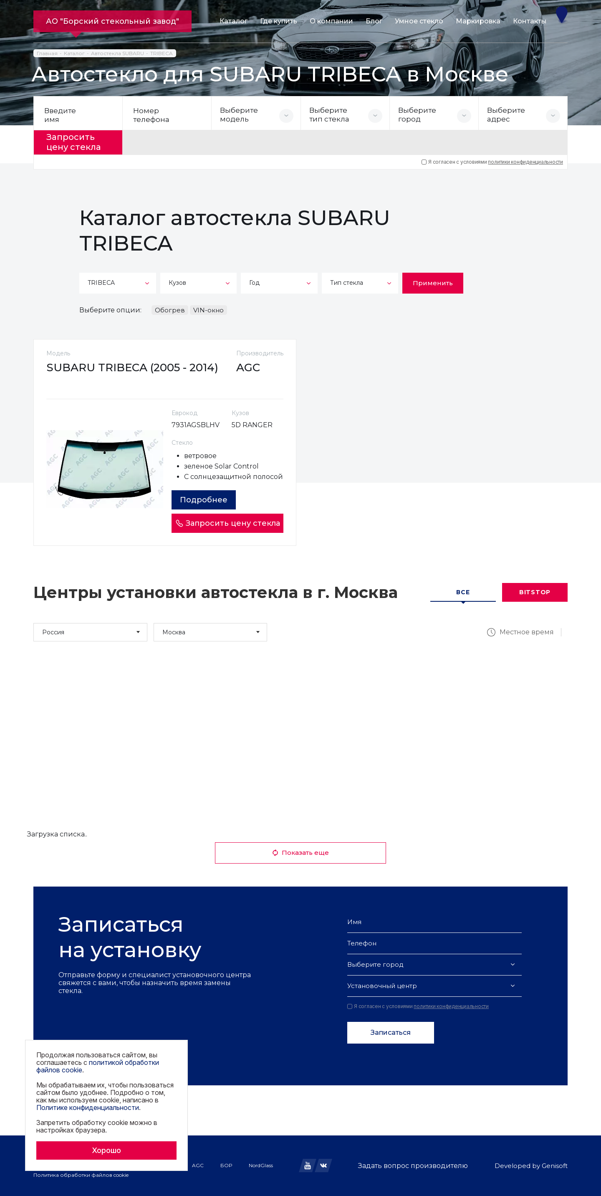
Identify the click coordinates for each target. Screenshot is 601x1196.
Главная (47, 53)
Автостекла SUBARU (117, 53)
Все (463, 592)
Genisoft (555, 1166)
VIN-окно (208, 310)
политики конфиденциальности (525, 162)
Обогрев (170, 310)
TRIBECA (161, 53)
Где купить (278, 21)
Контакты (530, 21)
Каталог (233, 21)
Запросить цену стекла (73, 142)
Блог (374, 21)
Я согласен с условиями (492, 162)
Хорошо (106, 1150)
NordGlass (261, 1165)
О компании (331, 21)
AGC (198, 1165)
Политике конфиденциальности (87, 1107)
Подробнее (203, 499)
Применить (433, 283)
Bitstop (534, 592)
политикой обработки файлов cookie (97, 1066)
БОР (226, 1165)
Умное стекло (419, 21)
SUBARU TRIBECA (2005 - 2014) (132, 367)
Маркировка (478, 21)
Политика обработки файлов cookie (81, 1175)
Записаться (391, 1032)
